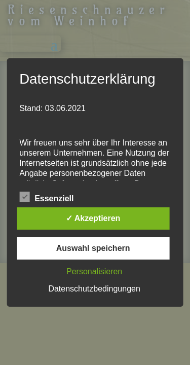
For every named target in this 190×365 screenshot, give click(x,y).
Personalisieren (94, 271)
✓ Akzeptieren (93, 218)
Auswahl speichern (93, 248)
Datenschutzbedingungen (94, 288)
